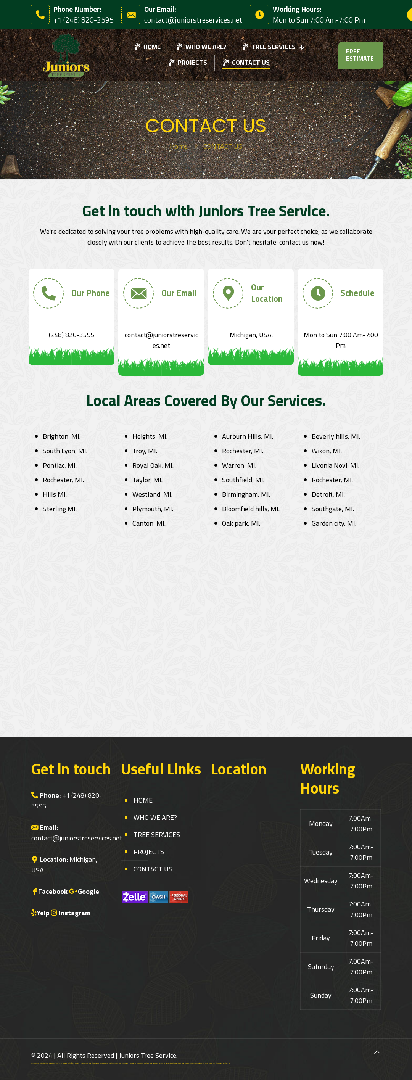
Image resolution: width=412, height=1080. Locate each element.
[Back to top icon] (377, 1052)
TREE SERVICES (157, 834)
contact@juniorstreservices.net (76, 838)
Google (88, 891)
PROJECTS (149, 852)
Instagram (74, 913)
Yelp (43, 913)
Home (178, 146)
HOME (143, 800)
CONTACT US (153, 869)
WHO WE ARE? (155, 817)
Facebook (53, 891)
